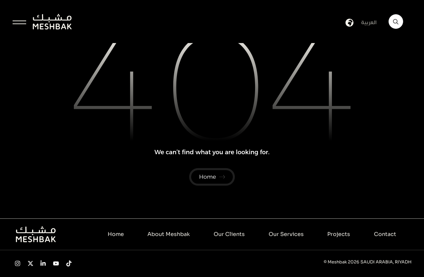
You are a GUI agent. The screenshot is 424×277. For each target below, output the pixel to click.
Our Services (286, 234)
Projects (338, 234)
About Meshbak (168, 234)
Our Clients (229, 234)
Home (116, 234)
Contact (385, 234)
